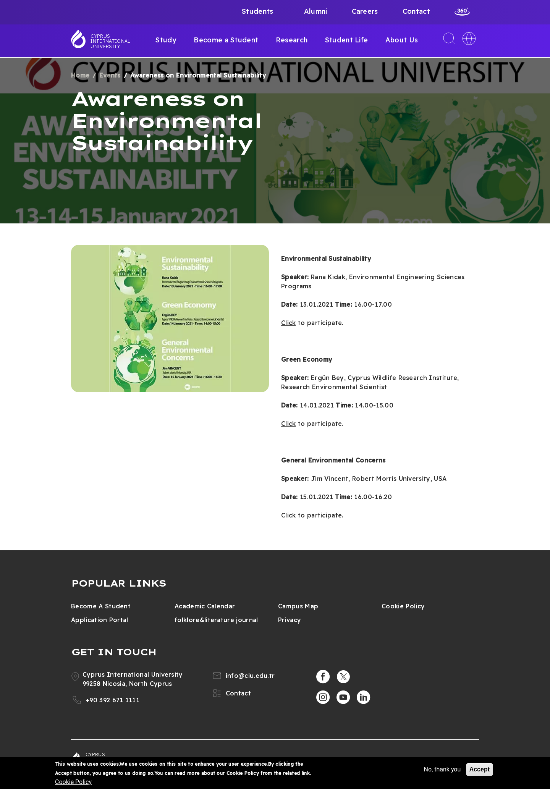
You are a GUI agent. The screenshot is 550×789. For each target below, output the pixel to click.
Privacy (289, 620)
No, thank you (442, 769)
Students (257, 11)
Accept (479, 769)
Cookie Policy (403, 606)
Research (292, 40)
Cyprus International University (110, 41)
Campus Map (298, 606)
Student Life (346, 40)
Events (110, 75)
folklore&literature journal (216, 620)
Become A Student (101, 606)
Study (165, 40)
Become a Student (226, 40)
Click (288, 323)
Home (80, 75)
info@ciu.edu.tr (250, 675)
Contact (416, 11)
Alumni (315, 11)
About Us (401, 40)
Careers (365, 11)
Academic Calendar (205, 606)
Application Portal (99, 620)
